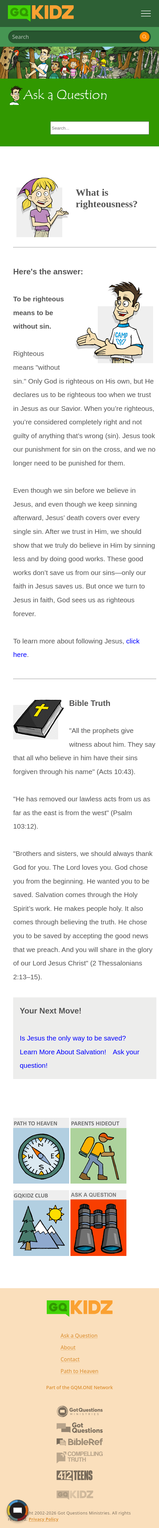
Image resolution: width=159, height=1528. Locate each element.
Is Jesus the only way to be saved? (73, 1038)
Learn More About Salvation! (63, 1052)
